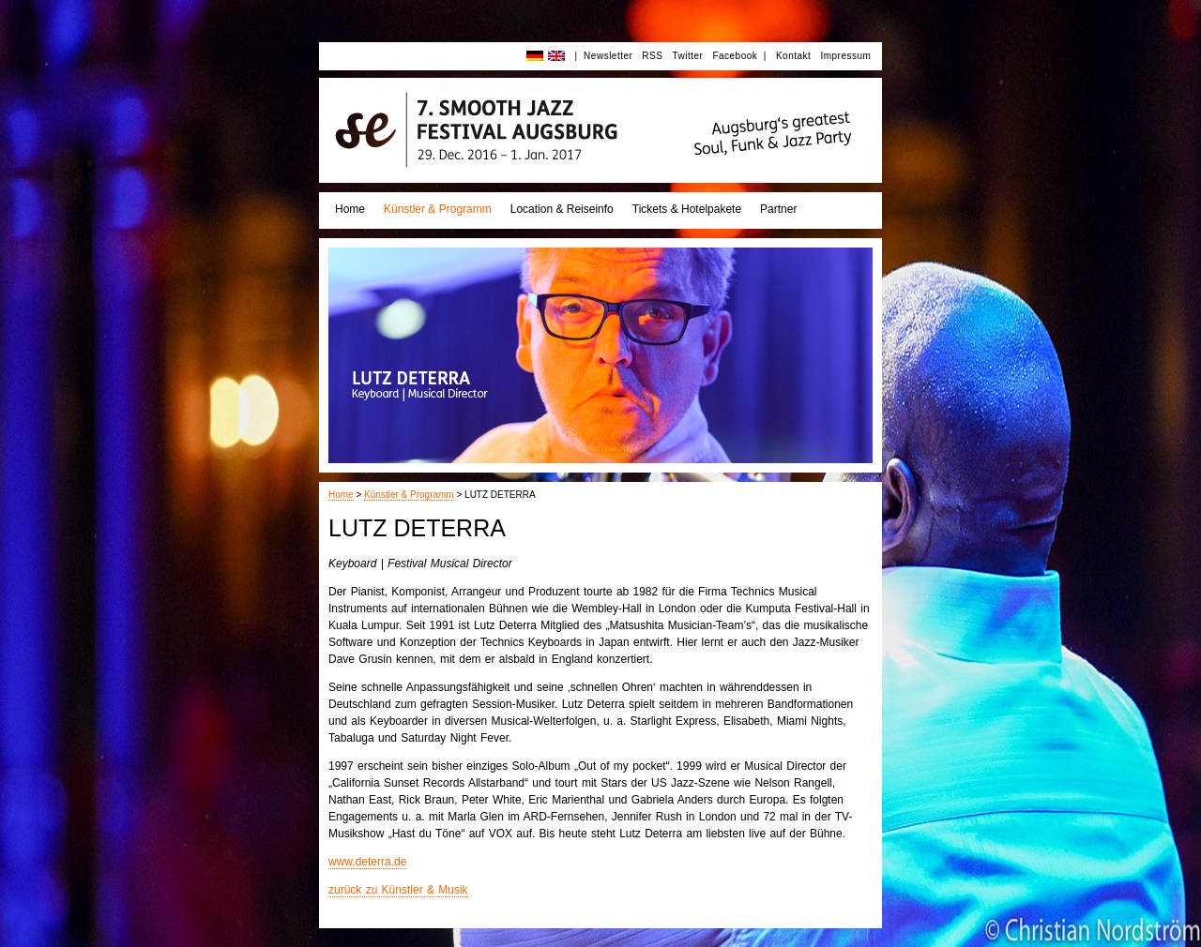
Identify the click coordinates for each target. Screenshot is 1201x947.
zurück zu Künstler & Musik (398, 889)
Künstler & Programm (438, 209)
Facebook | (739, 56)
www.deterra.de (367, 861)
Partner (778, 209)
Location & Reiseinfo (562, 209)
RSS (652, 56)
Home (350, 209)
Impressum (845, 56)
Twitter (687, 56)
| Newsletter (603, 56)
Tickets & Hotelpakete (686, 209)
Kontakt (793, 56)
